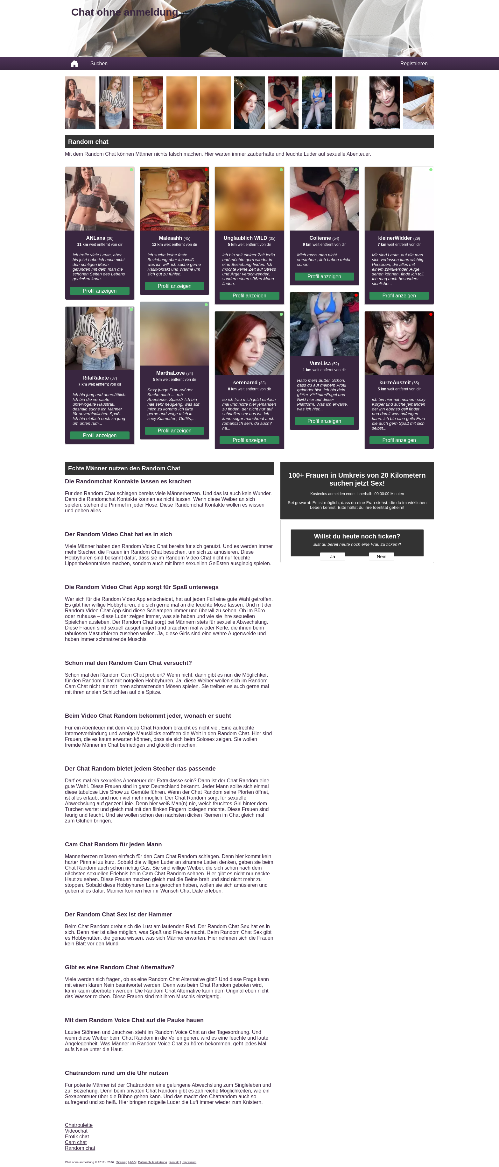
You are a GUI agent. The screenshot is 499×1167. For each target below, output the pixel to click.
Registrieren (414, 63)
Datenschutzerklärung (152, 1162)
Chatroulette (79, 1125)
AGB (133, 1162)
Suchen (99, 63)
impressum (189, 1162)
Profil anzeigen (100, 291)
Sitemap (121, 1162)
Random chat (80, 1148)
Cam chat (76, 1142)
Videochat (76, 1131)
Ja (332, 556)
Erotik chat (77, 1136)
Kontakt (174, 1162)
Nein (381, 556)
